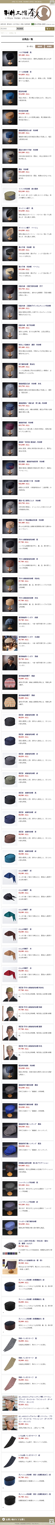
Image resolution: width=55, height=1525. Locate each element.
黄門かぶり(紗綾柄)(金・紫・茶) (30, 1260)
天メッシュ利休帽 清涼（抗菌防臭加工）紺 (35, 1475)
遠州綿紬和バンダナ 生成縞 (29, 637)
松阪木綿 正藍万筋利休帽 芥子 (31, 286)
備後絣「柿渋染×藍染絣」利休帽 (30, 442)
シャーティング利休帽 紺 (28, 1202)
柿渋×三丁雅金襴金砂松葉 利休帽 (31, 520)
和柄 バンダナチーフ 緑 (28, 1358)
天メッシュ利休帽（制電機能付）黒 (31, 1299)
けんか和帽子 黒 (25, 890)
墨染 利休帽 (23, 169)
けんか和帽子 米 (25, 949)
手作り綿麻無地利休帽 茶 (28, 559)
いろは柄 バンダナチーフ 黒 (29, 1436)
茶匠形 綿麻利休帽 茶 (27, 832)
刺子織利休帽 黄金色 (27, 364)
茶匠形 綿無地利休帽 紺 (28, 734)
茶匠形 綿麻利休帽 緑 (27, 851)
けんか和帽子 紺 (25, 871)
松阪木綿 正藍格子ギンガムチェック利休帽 (35, 306)
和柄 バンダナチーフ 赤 (28, 1377)
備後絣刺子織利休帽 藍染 (28, 1104)
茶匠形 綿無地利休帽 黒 (28, 715)
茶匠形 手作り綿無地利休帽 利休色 (31, 988)
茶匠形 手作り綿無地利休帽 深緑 (30, 1007)
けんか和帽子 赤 (25, 968)
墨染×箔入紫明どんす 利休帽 (29, 501)
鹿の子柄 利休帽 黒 (27, 247)
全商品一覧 (12, 33)
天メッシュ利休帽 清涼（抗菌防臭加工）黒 (35, 1494)
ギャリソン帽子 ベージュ (28, 228)
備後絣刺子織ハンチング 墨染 (30, 1124)
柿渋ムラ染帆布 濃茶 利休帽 (30, 345)
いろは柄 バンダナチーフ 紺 (29, 1455)
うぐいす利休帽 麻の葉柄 (28, 189)
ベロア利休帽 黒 (25, 52)
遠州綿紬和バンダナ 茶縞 (28, 656)
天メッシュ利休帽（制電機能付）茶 (31, 1319)
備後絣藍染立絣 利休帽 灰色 (30, 384)
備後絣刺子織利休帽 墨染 (28, 1085)
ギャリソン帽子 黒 (26, 208)
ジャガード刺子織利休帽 (27, 1221)
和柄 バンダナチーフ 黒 (28, 1338)
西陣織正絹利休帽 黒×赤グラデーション (33, 1163)
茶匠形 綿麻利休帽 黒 (27, 793)
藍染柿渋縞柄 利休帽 (27, 1065)
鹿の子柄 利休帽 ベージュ (29, 267)
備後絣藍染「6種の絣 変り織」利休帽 (33, 403)
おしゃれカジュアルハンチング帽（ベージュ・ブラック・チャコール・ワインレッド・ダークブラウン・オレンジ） (35, 1399)
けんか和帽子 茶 (25, 929)
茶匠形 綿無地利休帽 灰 (28, 754)
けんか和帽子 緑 (25, 910)
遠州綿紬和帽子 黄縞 (27, 695)
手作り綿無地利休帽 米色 (28, 598)
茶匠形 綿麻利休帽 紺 (27, 812)
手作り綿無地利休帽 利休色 (29, 578)
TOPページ (4, 33)
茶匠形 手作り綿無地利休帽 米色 (30, 1046)
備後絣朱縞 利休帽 (26, 423)
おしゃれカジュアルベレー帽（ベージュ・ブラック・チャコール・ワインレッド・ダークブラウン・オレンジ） (35, 1418)
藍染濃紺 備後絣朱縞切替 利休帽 (31, 461)
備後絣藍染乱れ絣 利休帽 (28, 130)
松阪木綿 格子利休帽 (27, 325)
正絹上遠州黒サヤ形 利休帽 (29, 481)
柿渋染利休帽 (23, 111)
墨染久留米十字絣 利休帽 (29, 150)
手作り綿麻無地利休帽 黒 (28, 539)
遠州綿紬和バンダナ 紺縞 (28, 617)
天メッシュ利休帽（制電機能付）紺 (31, 1280)
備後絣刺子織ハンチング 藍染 (30, 1143)
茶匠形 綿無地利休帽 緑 (28, 773)
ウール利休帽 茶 (25, 72)
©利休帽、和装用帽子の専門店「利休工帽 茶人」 (27, 1523)
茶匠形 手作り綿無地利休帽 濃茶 (30, 1027)
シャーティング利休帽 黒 (28, 1182)
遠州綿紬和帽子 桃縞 (27, 676)
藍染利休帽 (23, 91)
